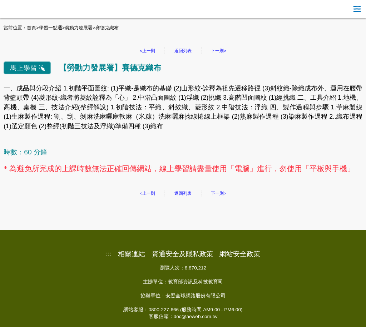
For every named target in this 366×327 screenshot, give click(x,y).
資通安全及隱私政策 (182, 254)
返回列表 (183, 51)
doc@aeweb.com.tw (196, 316)
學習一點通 (50, 27)
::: (109, 254)
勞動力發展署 (79, 27)
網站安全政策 (239, 254)
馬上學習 (23, 67)
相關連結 (131, 254)
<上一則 (147, 51)
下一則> (218, 51)
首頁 (31, 27)
